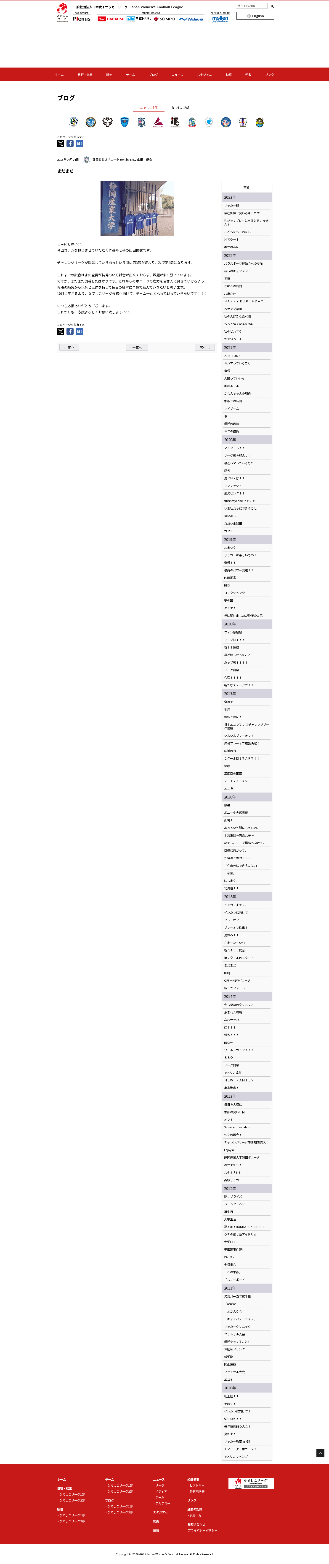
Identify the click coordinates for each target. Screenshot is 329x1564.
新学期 (228, 1357)
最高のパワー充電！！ (239, 570)
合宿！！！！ (233, 677)
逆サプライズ (233, 1196)
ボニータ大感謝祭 (236, 813)
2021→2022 (232, 356)
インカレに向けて (236, 912)
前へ (71, 347)
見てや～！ (231, 239)
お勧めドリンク (234, 1349)
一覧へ (137, 347)
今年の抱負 (231, 431)
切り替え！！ (233, 1419)
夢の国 (228, 600)
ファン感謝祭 (233, 632)
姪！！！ (230, 1027)
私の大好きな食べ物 (237, 316)
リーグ (159, 1485)
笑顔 (227, 766)
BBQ (227, 585)
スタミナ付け (233, 1172)
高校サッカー (233, 1020)
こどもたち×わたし (237, 232)
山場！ (228, 820)
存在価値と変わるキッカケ (242, 213)
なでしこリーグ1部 (72, 1494)
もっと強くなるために (239, 324)
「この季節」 (233, 1272)
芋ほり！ (230, 1404)
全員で (228, 702)
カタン (228, 531)
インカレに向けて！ (237, 1411)
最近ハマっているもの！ (240, 463)
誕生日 (228, 1212)
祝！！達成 (231, 647)
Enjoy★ (229, 1150)
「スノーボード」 (236, 1280)
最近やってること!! (236, 1342)
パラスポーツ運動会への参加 (243, 263)
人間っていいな (234, 378)
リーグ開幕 (231, 670)
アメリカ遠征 (233, 1073)
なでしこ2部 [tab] (180, 107)
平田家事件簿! (233, 1249)
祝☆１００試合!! (235, 950)
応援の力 (230, 751)
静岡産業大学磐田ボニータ (242, 1157)
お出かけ (230, 294)
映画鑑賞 (230, 578)
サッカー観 (231, 205)
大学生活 (230, 1219)
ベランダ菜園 (233, 309)
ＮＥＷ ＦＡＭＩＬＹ (239, 1080)
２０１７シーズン (236, 781)
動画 (229, 74)
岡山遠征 (230, 1364)
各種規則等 (197, 1491)
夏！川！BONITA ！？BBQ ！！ (244, 1227)
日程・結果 (85, 74)
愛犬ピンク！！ (234, 493)
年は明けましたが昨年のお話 (243, 615)
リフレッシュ (233, 486)
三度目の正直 (233, 773)
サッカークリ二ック (237, 1326)
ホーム (59, 74)
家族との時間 (233, 401)
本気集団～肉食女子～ (239, 835)
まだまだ (230, 965)
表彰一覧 (196, 1515)
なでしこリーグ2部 (72, 1500)
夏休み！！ (231, 935)
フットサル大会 (234, 1372)
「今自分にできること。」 (241, 865)
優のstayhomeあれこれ (240, 501)
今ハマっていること (237, 363)
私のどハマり (233, 331)
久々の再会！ (233, 1135)
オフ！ (228, 1119)
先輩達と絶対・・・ (237, 858)
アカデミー (162, 1503)
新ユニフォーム (234, 988)
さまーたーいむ (234, 943)
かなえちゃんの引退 (237, 393)
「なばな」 (231, 1304)
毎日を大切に (233, 1104)
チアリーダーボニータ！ (240, 1449)
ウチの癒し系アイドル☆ (240, 1234)
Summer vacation (237, 1127)
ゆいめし (230, 516)
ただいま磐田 (233, 523)
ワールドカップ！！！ (239, 1050)
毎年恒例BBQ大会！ (237, 1426)
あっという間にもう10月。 (242, 828)
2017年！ (230, 788)
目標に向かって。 (236, 850)
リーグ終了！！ (234, 640)
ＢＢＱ (228, 1057)
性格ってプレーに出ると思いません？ (246, 222)
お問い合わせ (196, 1524)
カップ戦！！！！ (236, 662)
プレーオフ (231, 920)
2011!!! (228, 1379)
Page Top (320, 1453)
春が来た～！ (233, 1165)
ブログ (153, 74)
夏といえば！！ (234, 478)
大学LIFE (230, 1242)
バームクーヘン (234, 1204)
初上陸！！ (231, 1396)
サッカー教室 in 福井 (238, 1441)
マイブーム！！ (234, 448)
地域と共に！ (233, 717)
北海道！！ (231, 888)
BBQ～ (228, 1042)
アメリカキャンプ (236, 1456)
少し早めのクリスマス (239, 1005)
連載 (248, 74)
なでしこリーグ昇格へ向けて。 (245, 843)
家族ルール (231, 386)
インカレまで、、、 (236, 905)
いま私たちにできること (240, 508)
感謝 (227, 805)
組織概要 (193, 1479)
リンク (269, 74)
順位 (109, 74)
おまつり (230, 547)
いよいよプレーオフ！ (239, 736)
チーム (130, 74)
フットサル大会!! (235, 1334)
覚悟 (227, 278)
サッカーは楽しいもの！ (240, 555)
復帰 (227, 371)
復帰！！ (230, 563)
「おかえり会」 (234, 1311)
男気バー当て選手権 (237, 1296)
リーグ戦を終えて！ (237, 455)
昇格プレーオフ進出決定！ (242, 743)
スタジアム (204, 74)
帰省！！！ (231, 1035)
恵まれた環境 (233, 1012)
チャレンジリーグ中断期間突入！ (246, 1142)
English (258, 16)
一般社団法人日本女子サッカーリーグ (128, 7)
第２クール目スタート (239, 958)
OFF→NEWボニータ (237, 980)
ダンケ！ (230, 608)
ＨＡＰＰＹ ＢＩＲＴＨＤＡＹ (243, 301)
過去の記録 (194, 1509)
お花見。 (230, 1257)
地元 (227, 709)
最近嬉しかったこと (237, 655)
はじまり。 (231, 880)
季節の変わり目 (234, 1112)
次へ (203, 347)
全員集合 (230, 1264)
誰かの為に (231, 247)
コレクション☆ (234, 593)
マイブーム (231, 408)
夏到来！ (230, 1434)
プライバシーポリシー (203, 1530)
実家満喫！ (231, 1088)
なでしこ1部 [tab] (149, 107)
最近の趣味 (231, 424)
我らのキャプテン (236, 271)
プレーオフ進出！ (236, 927)
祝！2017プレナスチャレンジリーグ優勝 (246, 726)
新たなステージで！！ (239, 685)
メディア (161, 1491)
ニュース (177, 74)
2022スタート (233, 339)
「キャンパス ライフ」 (240, 1319)
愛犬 (227, 470)
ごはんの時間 (233, 286)
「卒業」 (230, 873)
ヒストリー (197, 1485)
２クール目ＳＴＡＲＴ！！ (242, 758)
